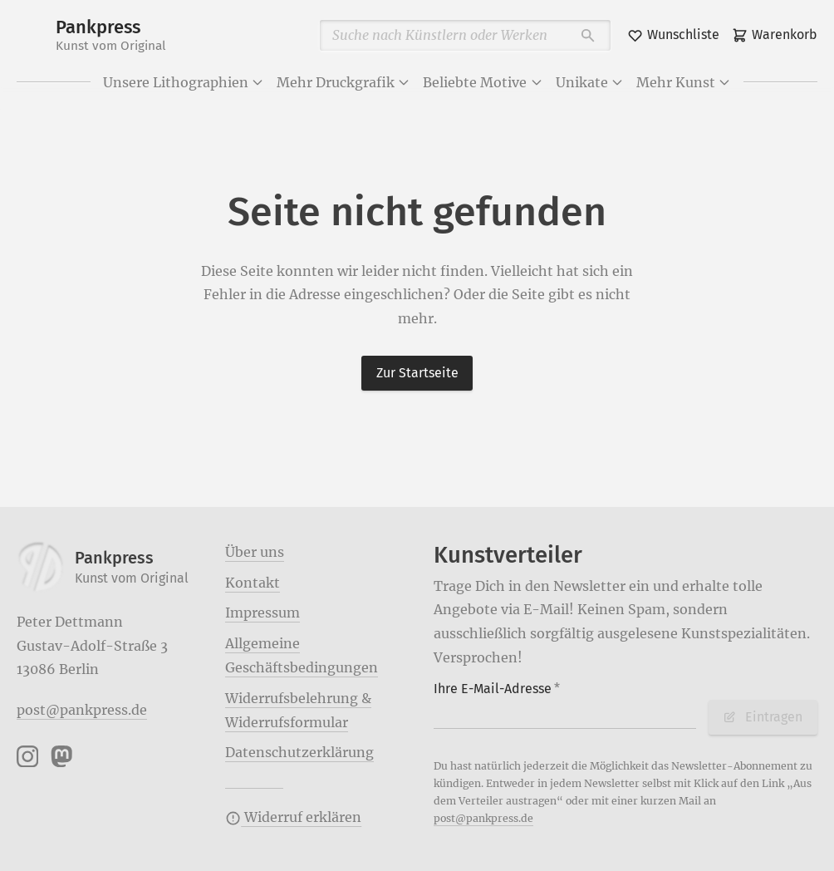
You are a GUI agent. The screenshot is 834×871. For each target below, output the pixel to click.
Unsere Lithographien (183, 82)
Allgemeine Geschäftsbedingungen (301, 655)
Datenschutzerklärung (299, 752)
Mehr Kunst (683, 82)
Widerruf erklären (293, 817)
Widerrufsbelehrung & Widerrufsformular (298, 710)
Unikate (590, 82)
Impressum (262, 612)
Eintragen (762, 717)
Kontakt (252, 582)
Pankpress (111, 35)
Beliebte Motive (482, 82)
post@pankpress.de (82, 709)
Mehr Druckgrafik (343, 82)
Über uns (254, 552)
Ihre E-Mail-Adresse (497, 688)
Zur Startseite (417, 373)
